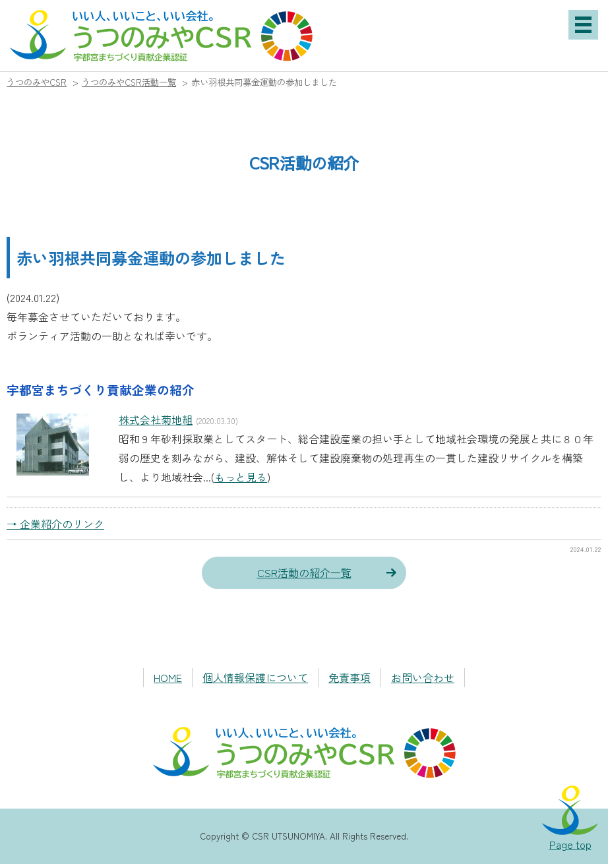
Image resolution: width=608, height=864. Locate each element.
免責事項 (349, 677)
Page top (570, 844)
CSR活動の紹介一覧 (304, 572)
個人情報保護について (255, 677)
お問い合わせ (422, 677)
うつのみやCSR (37, 82)
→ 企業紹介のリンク (55, 524)
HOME (168, 677)
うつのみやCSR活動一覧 (129, 82)
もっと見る (240, 477)
